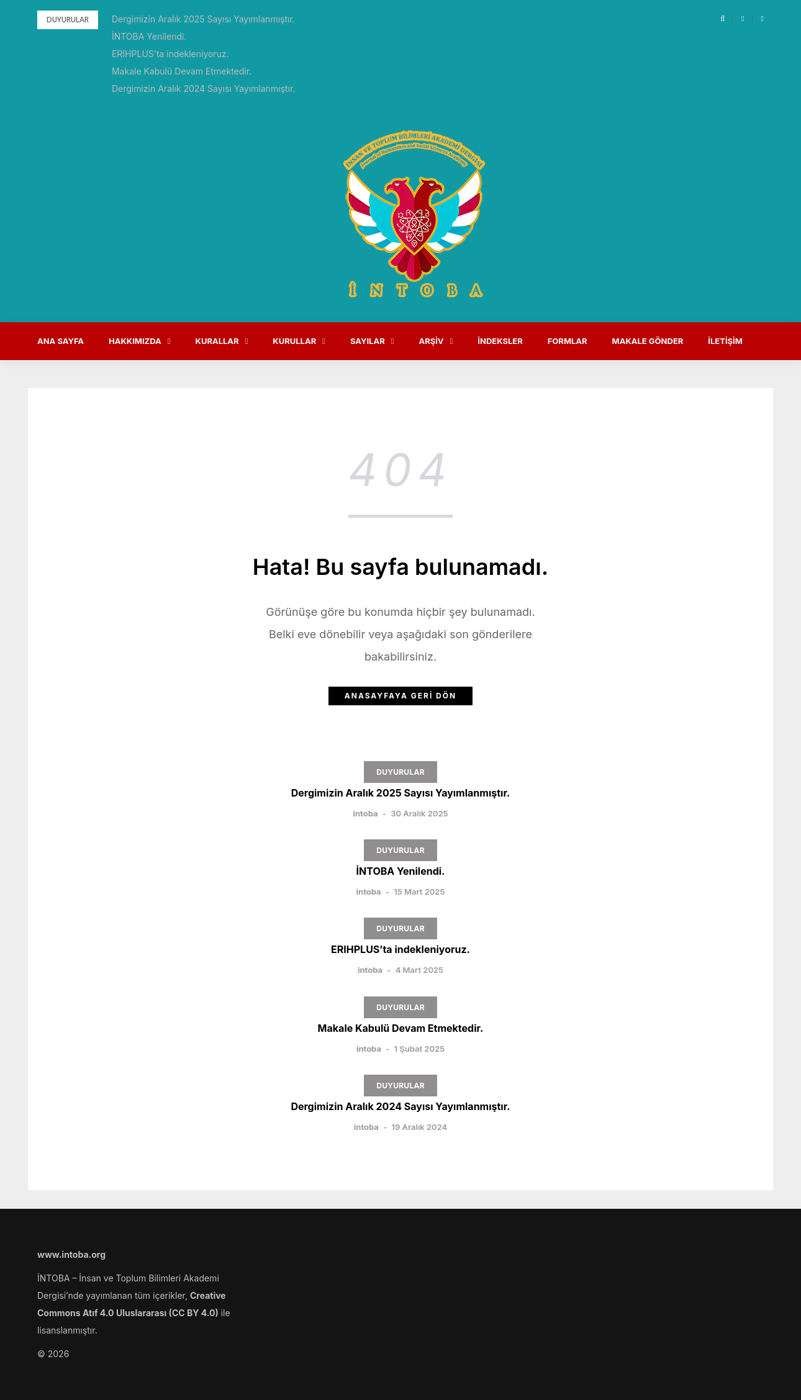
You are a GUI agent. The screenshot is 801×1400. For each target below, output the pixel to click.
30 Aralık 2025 (419, 813)
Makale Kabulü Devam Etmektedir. (181, 71)
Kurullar (294, 341)
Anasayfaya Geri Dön (400, 695)
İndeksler (499, 341)
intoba (365, 813)
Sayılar (367, 341)
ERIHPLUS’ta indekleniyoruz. (170, 53)
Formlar (567, 341)
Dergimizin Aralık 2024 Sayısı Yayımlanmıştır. (203, 88)
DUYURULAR (400, 772)
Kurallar (217, 341)
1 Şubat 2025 (419, 1049)
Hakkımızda (135, 341)
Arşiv (431, 341)
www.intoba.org (71, 1254)
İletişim (725, 341)
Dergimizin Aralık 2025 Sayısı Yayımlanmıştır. (203, 19)
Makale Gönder (648, 341)
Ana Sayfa (60, 341)
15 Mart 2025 (419, 891)
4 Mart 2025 (419, 970)
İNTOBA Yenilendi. (149, 36)
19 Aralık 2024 (419, 1127)
